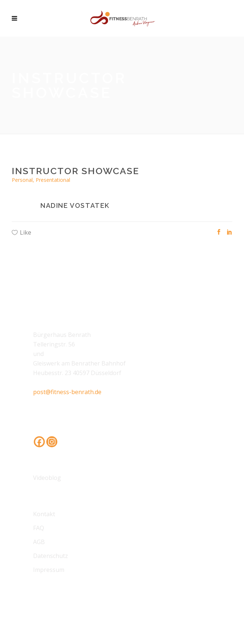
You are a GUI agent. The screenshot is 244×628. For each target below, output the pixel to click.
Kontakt (44, 514)
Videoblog (47, 478)
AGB (39, 542)
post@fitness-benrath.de (67, 392)
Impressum (48, 570)
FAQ (38, 528)
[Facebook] (39, 441)
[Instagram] (51, 441)
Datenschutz (50, 556)
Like (25, 232)
